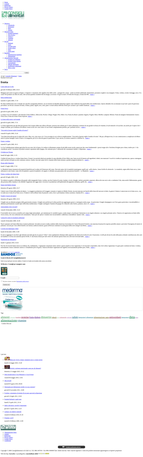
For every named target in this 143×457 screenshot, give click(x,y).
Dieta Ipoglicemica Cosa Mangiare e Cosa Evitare (19, 374)
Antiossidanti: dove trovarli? (9, 207)
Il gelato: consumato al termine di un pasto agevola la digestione (23, 393)
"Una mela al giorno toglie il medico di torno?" (14, 130)
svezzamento (12, 63)
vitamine (10, 38)
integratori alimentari (85, 317)
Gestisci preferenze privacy (71, 447)
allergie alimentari (13, 64)
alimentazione (9, 320)
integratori (11, 27)
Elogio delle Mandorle (7, 163)
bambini (18, 317)
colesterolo (11, 25)
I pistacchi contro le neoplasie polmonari (13, 218)
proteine (25, 317)
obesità (10, 30)
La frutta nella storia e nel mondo (10, 119)
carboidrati (12, 317)
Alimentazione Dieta (10, 432)
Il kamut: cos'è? (9, 418)
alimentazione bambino (15, 54)
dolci (9, 50)
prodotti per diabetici (14, 59)
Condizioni (7, 440)
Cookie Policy (8, 9)
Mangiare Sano (8, 32)
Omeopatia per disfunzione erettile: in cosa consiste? (19, 387)
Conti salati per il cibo (7, 86)
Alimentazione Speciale (11, 58)
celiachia (69, 317)
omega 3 (10, 36)
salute (75, 317)
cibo (58, 317)
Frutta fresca (4, 108)
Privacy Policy (8, 7)
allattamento (11, 56)
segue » (92, 94)
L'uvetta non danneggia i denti (9, 228)
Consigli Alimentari (11, 76)
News (6, 69)
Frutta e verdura (5, 141)
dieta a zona (11, 68)
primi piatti (11, 51)
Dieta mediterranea (6, 97)
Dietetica (7, 23)
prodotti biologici (13, 33)
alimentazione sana (101, 317)
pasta (9, 45)
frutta (20, 76)
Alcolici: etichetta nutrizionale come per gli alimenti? (25, 368)
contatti (6, 434)
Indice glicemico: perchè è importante (15, 405)
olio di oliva (11, 35)
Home (6, 2)
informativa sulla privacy (23, 281)
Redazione (7, 5)
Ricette (6, 41)
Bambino (7, 53)
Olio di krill (7, 381)
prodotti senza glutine (14, 61)
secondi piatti (12, 46)
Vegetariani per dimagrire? (8, 239)
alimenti (10, 40)
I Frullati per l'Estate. (7, 152)
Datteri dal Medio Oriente (8, 185)
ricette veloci (12, 48)
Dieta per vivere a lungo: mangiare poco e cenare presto (26, 360)
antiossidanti (115, 317)
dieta (9, 28)
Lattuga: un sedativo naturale (12, 411)
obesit (54, 317)
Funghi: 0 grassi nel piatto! (8, 196)
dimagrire (46, 317)
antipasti (10, 43)
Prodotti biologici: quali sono (12, 399)
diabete (37, 317)
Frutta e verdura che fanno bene (10, 174)
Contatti (6, 4)
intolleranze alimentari (14, 66)
